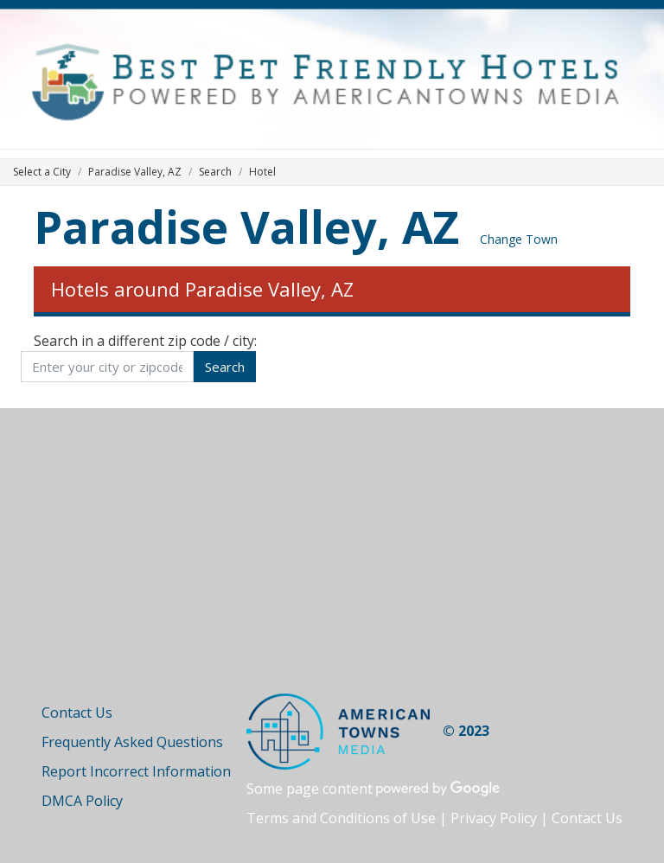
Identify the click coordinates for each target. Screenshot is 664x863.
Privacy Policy (493, 818)
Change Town (519, 239)
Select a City (42, 171)
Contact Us (77, 712)
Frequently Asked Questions (132, 741)
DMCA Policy (82, 800)
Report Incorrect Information (136, 771)
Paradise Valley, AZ (246, 226)
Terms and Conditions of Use (341, 818)
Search (215, 171)
